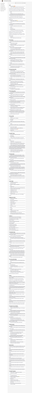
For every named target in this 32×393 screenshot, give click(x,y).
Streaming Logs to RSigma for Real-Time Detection (16, 81)
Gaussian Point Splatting (13, 44)
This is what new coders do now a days (15, 134)
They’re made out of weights (13, 43)
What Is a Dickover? (11, 220)
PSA (11, 261)
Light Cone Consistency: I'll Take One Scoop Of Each (16, 82)
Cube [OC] (11, 120)
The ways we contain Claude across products (15, 59)
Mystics (11, 209)
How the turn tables (12, 384)
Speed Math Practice (2, 7)
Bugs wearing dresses (13, 183)
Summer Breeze (12, 201)
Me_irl (11, 12)
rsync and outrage (11, 223)
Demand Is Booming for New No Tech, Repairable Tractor (17, 107)
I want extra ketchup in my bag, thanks (15, 312)
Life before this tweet (12, 377)
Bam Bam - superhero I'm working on (14, 184)
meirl (11, 11)
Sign (11, 185)
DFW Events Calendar (3, 9)
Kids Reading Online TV (3, 8)
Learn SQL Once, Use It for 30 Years (14, 67)
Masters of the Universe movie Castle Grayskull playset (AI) (17, 187)
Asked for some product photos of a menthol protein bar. (17, 144)
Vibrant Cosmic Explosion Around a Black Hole (16, 212)
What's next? (12, 378)
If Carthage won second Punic (14, 182)
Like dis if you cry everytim (13, 373)
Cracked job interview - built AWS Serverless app (16, 339)
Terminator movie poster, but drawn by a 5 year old (16, 149)
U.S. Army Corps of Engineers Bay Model (15, 48)
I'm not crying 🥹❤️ (12, 6)
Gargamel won (12, 130)
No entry (11, 208)
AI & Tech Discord (2, 5)
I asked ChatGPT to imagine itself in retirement (16, 372)
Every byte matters (12, 70)
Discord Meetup (12, 136)
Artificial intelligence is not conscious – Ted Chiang (16, 60)
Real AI (11, 123)
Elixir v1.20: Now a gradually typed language (15, 47)
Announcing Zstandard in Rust (13, 225)
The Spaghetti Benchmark (13, 375)
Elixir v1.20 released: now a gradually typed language (16, 71)
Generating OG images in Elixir (14, 83)
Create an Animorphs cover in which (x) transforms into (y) (17, 143)
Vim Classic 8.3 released (12, 226)
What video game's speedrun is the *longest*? (16, 174)
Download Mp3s (2, 4)
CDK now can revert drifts (13, 334)
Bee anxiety (11, 119)
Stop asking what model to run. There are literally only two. (17, 260)
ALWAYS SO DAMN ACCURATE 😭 (14, 376)
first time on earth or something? (14, 118)
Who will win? (12, 135)
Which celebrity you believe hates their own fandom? (16, 237)
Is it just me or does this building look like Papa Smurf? (17, 131)
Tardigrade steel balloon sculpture (14, 210)
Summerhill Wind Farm (13, 211)
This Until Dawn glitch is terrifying (14, 162)
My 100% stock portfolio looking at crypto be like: (16, 322)
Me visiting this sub (12, 264)
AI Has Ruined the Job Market (14, 106)
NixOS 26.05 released (12, 222)
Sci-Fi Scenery (12, 199)
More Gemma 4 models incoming (14, 270)
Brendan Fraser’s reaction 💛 (14, 20)
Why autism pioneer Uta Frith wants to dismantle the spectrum (16, 359)
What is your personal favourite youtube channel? (16, 257)
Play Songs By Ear (2, 6)
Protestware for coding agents (13, 224)
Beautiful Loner (12, 186)
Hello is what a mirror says (13, 198)
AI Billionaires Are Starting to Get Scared (15, 105)
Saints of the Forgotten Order (14, 200)
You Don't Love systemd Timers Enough (14, 221)
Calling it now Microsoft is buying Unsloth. (15, 271)
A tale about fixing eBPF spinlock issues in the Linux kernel (17, 74)
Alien (11, 207)
